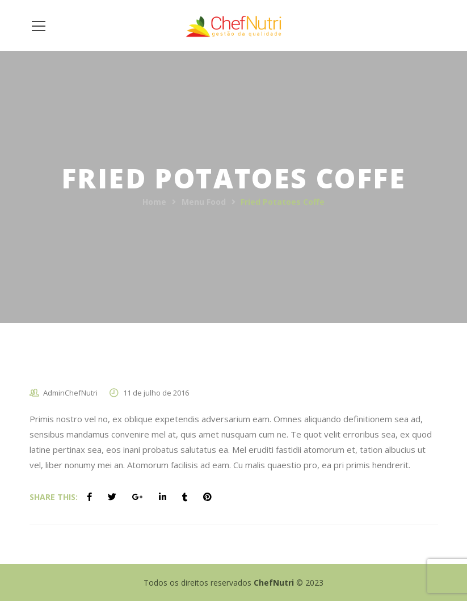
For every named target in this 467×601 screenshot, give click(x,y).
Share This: (54, 496)
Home (154, 201)
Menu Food (204, 201)
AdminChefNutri (70, 393)
